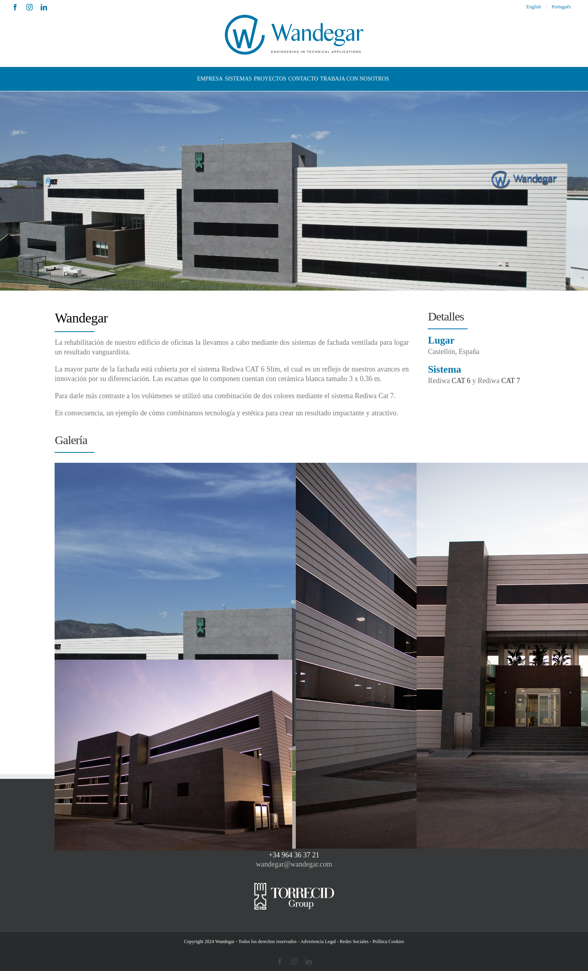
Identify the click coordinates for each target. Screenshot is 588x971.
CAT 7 (510, 381)
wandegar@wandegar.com (294, 864)
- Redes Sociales (352, 941)
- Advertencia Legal (317, 941)
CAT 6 (461, 381)
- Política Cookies (387, 941)
